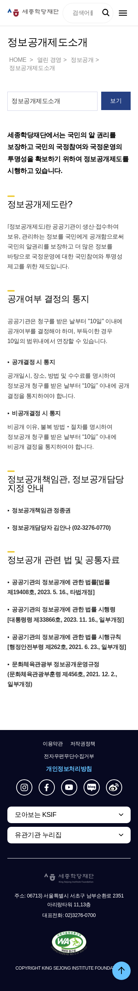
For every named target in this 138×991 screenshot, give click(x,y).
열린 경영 (49, 60)
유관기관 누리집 (38, 835)
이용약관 (53, 743)
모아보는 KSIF (35, 814)
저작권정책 (82, 743)
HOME (18, 60)
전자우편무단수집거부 (69, 756)
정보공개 (82, 60)
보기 (115, 101)
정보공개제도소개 (32, 68)
